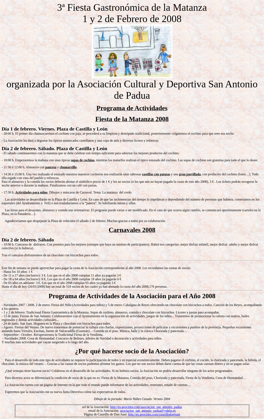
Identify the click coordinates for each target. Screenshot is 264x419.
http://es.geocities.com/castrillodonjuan (154, 414)
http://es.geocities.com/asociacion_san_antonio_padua (146, 407)
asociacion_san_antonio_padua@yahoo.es (148, 410)
